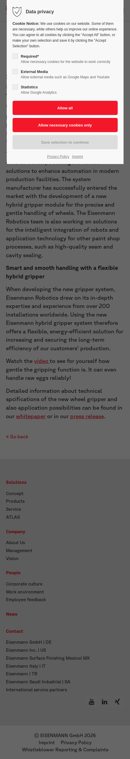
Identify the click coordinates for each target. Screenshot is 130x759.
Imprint (77, 157)
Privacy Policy (58, 157)
